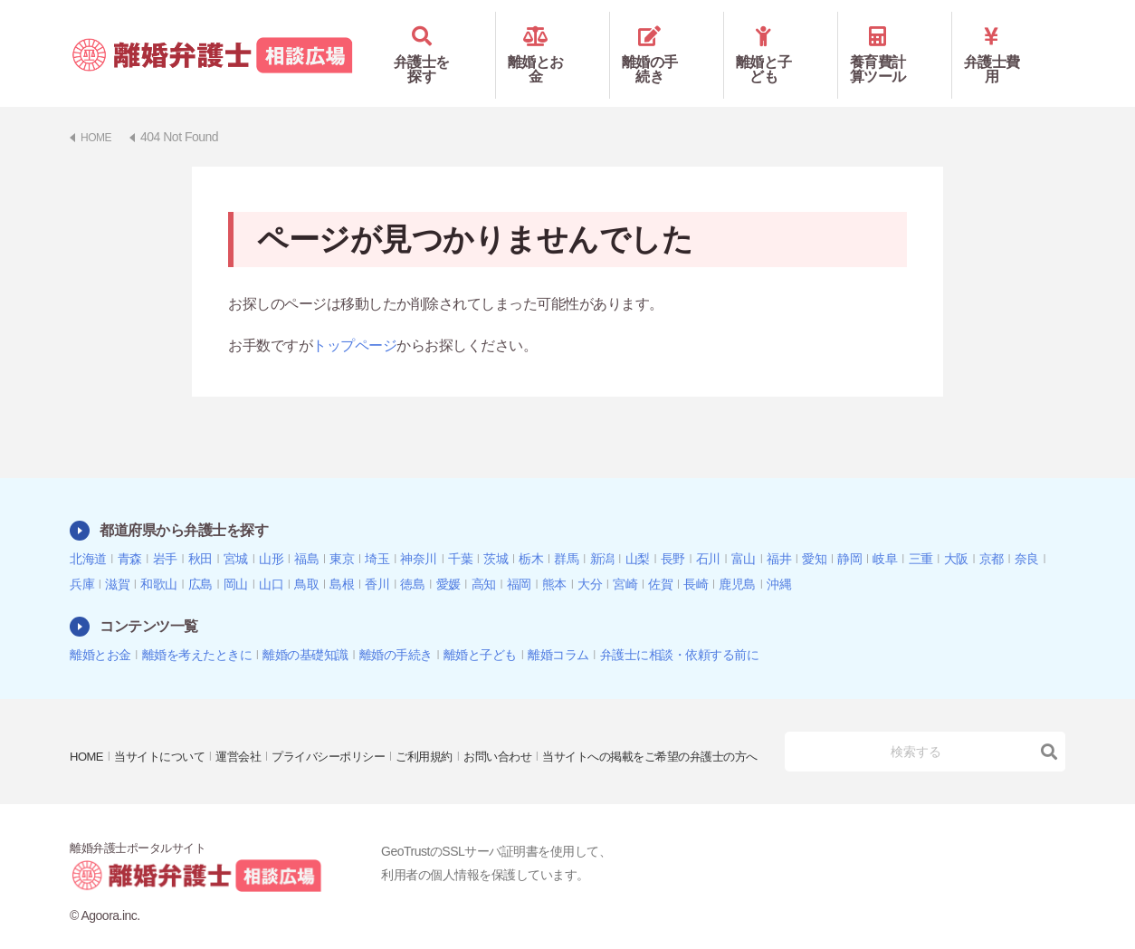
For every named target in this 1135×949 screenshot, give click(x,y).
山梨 (637, 532)
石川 (708, 532)
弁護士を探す (438, 42)
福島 (306, 532)
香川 (377, 557)
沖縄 (779, 557)
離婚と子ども (780, 42)
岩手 (165, 532)
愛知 (814, 532)
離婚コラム (558, 628)
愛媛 (448, 557)
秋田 (200, 532)
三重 (921, 532)
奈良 (1027, 532)
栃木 (531, 532)
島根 (341, 557)
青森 (130, 532)
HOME (88, 717)
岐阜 (885, 532)
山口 (271, 557)
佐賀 (660, 557)
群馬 (566, 532)
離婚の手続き (666, 42)
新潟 (602, 532)
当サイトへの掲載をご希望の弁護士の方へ (186, 742)
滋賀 (117, 557)
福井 (779, 532)
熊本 (554, 557)
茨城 (495, 532)
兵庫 (82, 557)
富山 (743, 532)
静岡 (849, 532)
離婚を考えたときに (197, 628)
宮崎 (625, 557)
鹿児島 (737, 557)
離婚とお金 (552, 42)
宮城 (236, 532)
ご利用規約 (449, 717)
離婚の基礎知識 (305, 628)
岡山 (236, 557)
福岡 (519, 557)
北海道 (88, 532)
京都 (991, 532)
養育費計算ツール (894, 42)
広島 (200, 557)
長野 (673, 532)
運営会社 (249, 717)
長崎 (695, 557)
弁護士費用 (1008, 42)
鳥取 (306, 557)
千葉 (460, 532)
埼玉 (377, 532)
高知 (484, 557)
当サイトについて (166, 717)
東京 (341, 532)
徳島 (412, 557)
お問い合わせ (527, 717)
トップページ (354, 319)
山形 (271, 532)
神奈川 (418, 532)
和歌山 (158, 557)
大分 (589, 557)
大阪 (956, 532)
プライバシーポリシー (346, 717)
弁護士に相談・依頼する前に (679, 628)
